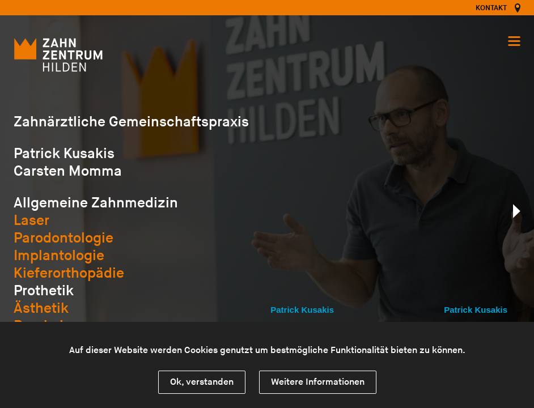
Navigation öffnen (514, 41)
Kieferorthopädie (69, 273)
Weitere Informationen (318, 382)
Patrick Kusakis (302, 309)
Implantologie (59, 256)
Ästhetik (41, 308)
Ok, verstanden (202, 382)
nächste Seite (516, 211)
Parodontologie (63, 238)
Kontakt (491, 7)
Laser (31, 221)
